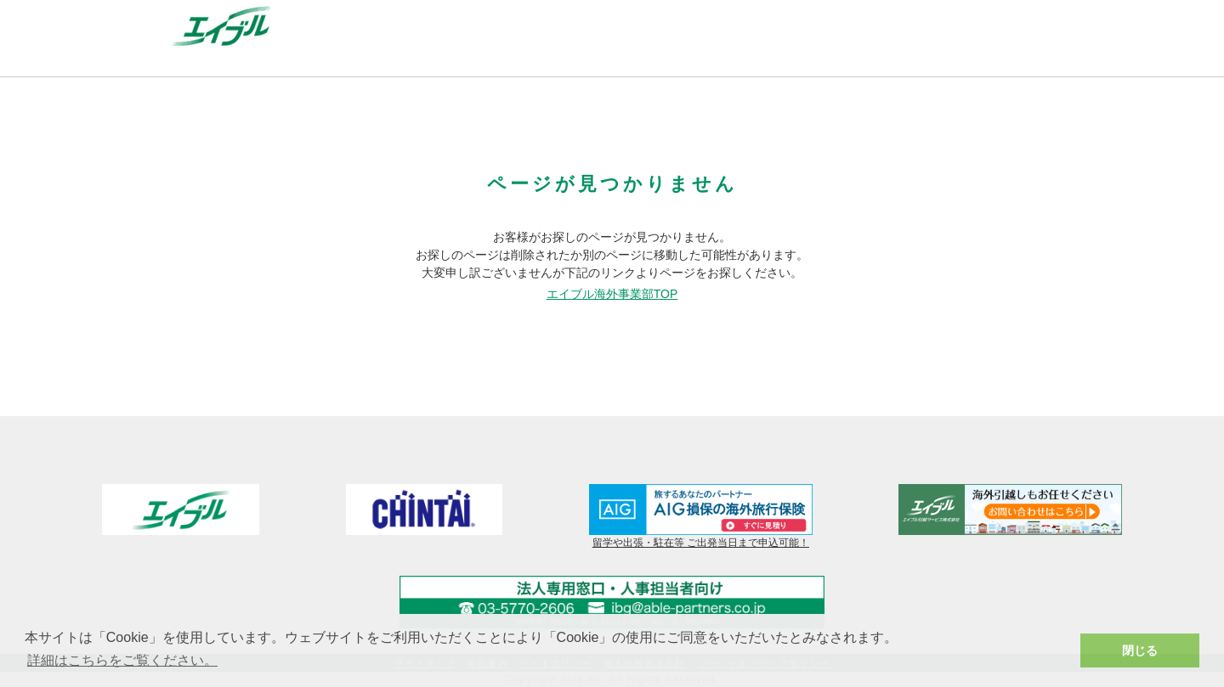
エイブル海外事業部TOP (612, 294)
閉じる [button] (1140, 650)
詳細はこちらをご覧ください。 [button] (122, 660)
